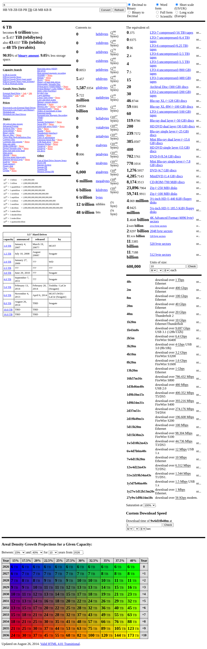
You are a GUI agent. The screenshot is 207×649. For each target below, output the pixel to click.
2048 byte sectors (161, 231)
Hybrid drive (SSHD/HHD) (49, 86)
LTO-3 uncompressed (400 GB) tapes (170, 79)
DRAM (6, 155)
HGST (40, 80)
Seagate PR (42, 167)
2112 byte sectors (158, 225)
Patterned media (44, 113)
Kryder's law (42, 93)
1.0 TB (7, 245)
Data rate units (9, 144)
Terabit (40, 131)
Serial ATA (41, 124)
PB (25, 9)
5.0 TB (7, 287)
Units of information (46, 137)
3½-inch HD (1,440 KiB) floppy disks (171, 200)
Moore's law (42, 106)
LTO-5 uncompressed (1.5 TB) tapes (170, 63)
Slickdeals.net (9, 112)
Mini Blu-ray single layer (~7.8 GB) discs (170, 163)
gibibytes (102, 87)
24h (30, 93)
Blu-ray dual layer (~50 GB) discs (172, 120)
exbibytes (102, 61)
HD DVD (41, 71)
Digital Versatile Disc (12, 148)
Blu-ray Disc (8, 135)
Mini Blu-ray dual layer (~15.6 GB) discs (170, 141)
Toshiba (40, 135)
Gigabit (6, 170)
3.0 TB (7, 272)
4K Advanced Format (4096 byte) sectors (171, 219)
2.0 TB (7, 261)
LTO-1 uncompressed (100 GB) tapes (170, 113)
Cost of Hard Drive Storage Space (52, 160)
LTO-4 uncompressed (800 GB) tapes (170, 71)
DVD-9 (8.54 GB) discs (165, 156)
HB (5, 9)
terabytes (102, 163)
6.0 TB (7, 295)
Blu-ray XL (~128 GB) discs (168, 100)
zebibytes (102, 52)
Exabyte (6, 162)
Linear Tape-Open (45, 97)
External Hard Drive (11, 93)
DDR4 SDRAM (10, 146)
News (19, 128)
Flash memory (9, 164)
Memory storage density (47, 102)
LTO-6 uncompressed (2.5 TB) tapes (170, 55)
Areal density (8, 130)
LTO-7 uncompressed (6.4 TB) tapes (170, 39)
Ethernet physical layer (13, 159)
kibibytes (102, 108)
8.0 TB (7, 303)
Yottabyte (41, 146)
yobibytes (102, 43)
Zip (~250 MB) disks (163, 188)
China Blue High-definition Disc (17, 137)
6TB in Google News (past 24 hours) (19, 81)
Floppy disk (8, 166)
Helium (40, 77)
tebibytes (102, 78)
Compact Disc (9, 139)
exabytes (101, 145)
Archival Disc (9, 128)
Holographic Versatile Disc (48, 84)
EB (20, 9)
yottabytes (102, 127)
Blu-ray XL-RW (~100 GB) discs (171, 106)
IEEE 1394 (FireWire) (46, 91)
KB (46, 9)
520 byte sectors (160, 243)
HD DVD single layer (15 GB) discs (170, 149)
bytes (99, 197)
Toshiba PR (42, 169)
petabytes (102, 154)
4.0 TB (7, 279)
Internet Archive (44, 165)
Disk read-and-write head (14, 150)
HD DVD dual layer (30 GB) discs (172, 126)
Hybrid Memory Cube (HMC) (50, 89)
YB (10, 9)
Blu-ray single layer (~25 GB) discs (169, 133)
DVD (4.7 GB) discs (163, 170)
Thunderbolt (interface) (47, 133)
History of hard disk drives (48, 82)
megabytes (103, 181)
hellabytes (102, 118)
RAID (39, 120)
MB (40, 9)
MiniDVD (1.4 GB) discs (166, 176)
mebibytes (102, 97)
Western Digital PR (45, 171)
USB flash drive (44, 142)
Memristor (41, 104)
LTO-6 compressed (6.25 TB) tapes (169, 47)
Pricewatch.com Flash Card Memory (19, 110)
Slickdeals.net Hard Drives (14, 114)
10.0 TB (8, 309)
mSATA (6, 98)
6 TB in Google (9, 75)
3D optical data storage (13, 124)
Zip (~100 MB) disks (163, 193)
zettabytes (102, 136)
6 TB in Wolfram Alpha (13, 83)
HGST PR (41, 163)
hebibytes (102, 34)
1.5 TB (7, 253)
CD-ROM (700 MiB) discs (167, 182)
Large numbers (43, 95)
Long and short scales (46, 100)
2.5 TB (7, 267)
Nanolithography (44, 108)
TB (30, 9)
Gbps (5, 168)
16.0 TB (8, 314)
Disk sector (8, 153)
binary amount (28, 55)
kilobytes (102, 190)
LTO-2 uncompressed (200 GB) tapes (170, 93)
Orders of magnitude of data (49, 111)
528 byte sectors (158, 236)
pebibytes (102, 69)
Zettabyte (41, 148)
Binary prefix (8, 133)
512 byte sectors (160, 254)
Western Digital (44, 144)
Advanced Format (10, 126)
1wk (24, 93)
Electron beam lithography (14, 157)
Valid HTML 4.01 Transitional (60, 644)
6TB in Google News (12, 77)
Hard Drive (8, 95)
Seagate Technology (46, 122)
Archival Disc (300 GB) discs (169, 87)
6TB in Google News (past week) (17, 79)
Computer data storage (12, 142)
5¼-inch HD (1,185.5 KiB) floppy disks (172, 210)
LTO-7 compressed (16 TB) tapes (171, 32)
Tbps (39, 128)
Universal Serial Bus (46, 140)
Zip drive (41, 151)
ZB (15, 9)
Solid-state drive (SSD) (47, 126)
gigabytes (102, 172)
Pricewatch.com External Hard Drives (19, 107)
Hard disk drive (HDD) (47, 69)
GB (35, 9)
